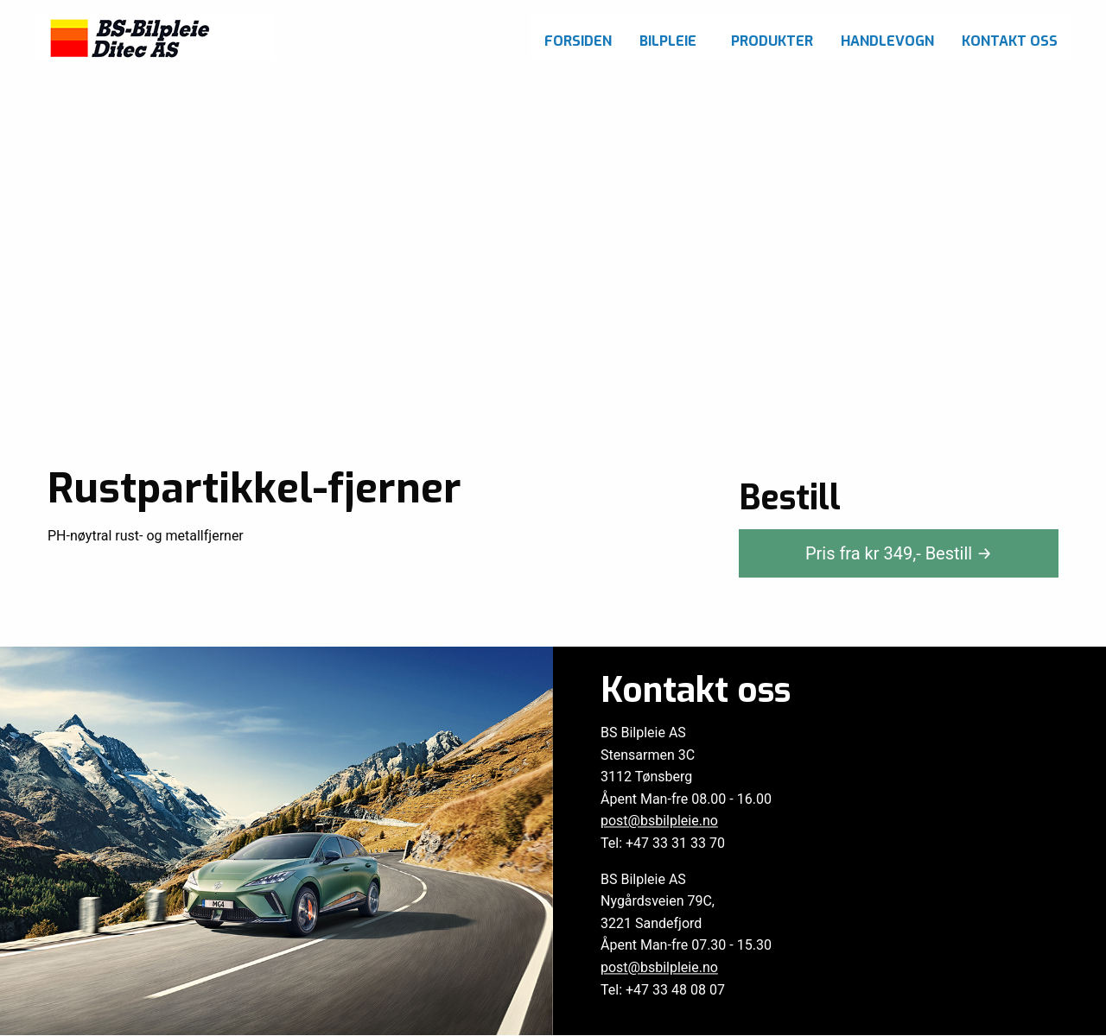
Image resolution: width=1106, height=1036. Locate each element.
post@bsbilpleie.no (659, 821)
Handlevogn (887, 41)
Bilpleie (667, 41)
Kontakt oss (1010, 41)
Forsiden (578, 41)
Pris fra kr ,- (898, 553)
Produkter (772, 41)
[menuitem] (578, 36)
